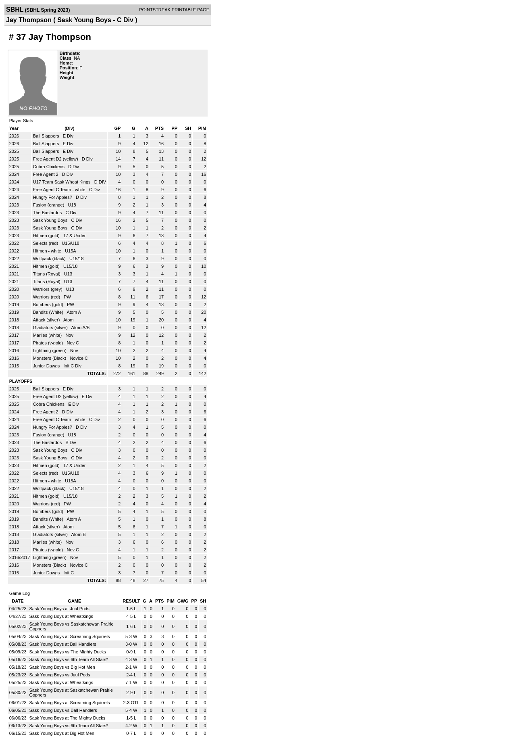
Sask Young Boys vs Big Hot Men (62, 667)
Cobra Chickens (49, 166)
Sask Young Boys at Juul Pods (59, 608)
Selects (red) (46, 243)
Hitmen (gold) (47, 235)
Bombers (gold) (48, 304)
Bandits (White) (48, 312)
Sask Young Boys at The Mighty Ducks (67, 718)
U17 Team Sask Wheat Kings (62, 181)
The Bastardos (48, 212)
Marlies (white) (48, 335)
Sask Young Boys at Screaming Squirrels (69, 636)
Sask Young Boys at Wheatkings (61, 616)
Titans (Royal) (47, 273)
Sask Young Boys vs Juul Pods (59, 674)
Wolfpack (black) (50, 258)
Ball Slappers (46, 136)
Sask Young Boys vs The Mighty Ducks (67, 651)
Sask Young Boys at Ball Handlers (62, 644)
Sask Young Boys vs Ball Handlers (63, 710)
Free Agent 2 (46, 174)
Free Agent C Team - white (60, 189)
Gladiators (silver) (51, 327)
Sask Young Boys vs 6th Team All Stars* (68, 659)
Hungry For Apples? (53, 197)
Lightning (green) (50, 350)
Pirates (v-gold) (48, 342)
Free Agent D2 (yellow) (56, 158)
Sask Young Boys (51, 220)
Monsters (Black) (50, 358)
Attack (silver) (47, 319)
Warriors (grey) (48, 289)
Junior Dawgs (47, 365)
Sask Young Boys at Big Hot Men (61, 733)
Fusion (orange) (49, 204)
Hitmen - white (47, 250)
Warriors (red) (47, 296)
